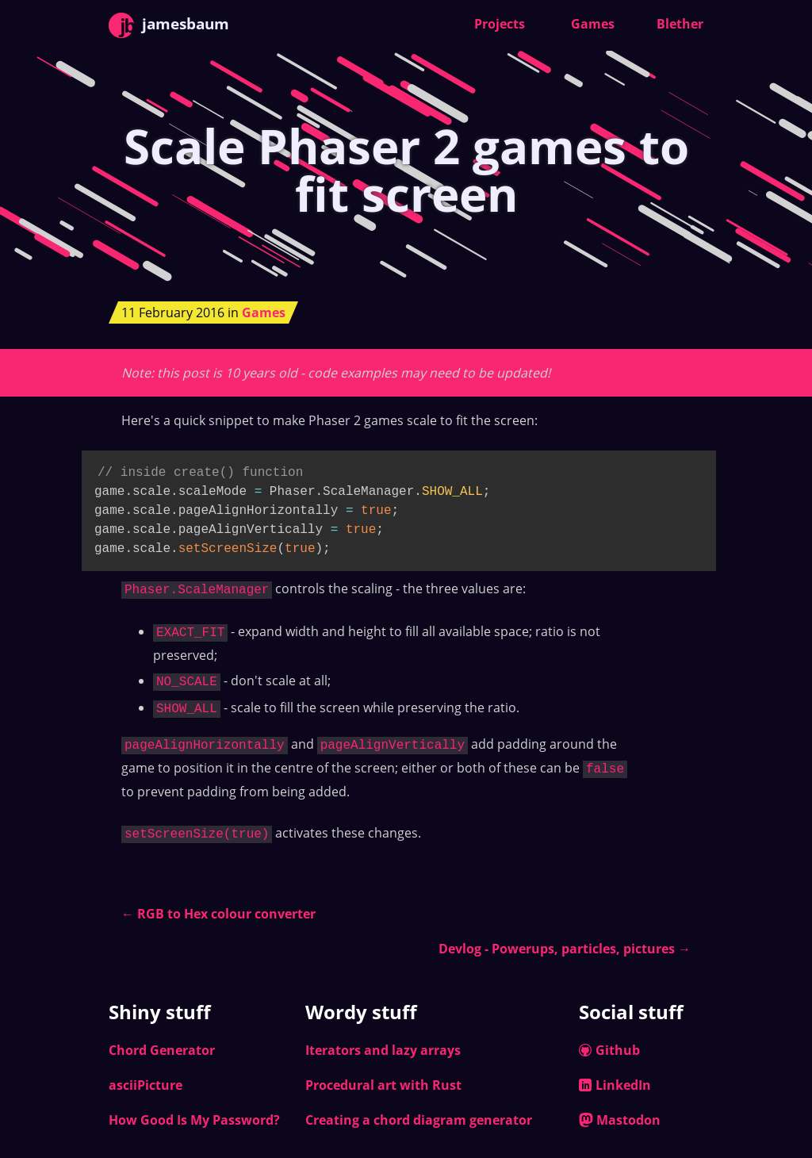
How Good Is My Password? (194, 1109)
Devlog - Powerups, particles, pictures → (565, 937)
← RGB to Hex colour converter (218, 902)
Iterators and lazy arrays (383, 1039)
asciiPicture (145, 1074)
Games (593, 24)
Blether (680, 24)
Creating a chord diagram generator (418, 1109)
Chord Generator (162, 1039)
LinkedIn (615, 1074)
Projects (499, 24)
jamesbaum (169, 25)
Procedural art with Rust (383, 1074)
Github (609, 1039)
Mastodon (620, 1109)
